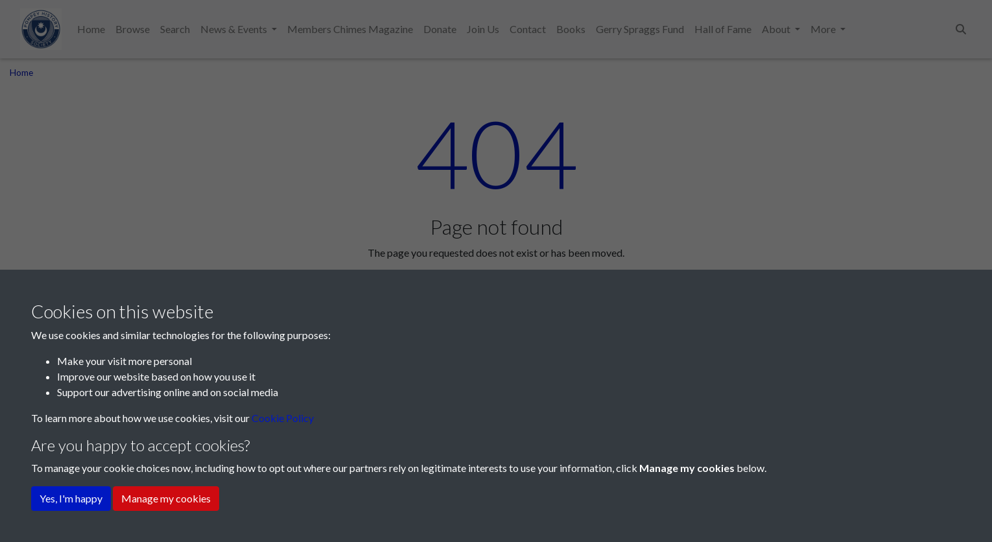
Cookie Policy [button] (283, 418)
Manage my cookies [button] (166, 498)
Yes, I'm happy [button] (71, 498)
